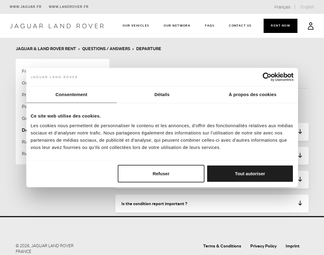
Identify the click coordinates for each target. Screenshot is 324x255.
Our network (177, 25)
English (307, 7)
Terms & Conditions (222, 246)
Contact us (240, 25)
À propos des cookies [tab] (253, 94)
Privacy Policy (263, 246)
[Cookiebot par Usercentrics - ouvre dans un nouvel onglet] (267, 77)
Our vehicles (136, 25)
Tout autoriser (250, 173)
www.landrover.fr (69, 6)
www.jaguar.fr (26, 6)
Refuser (160, 173)
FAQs (209, 25)
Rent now (280, 25)
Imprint (293, 246)
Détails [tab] (162, 94)
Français (282, 7)
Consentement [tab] (71, 94)
